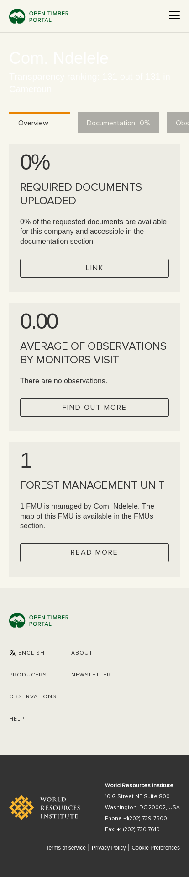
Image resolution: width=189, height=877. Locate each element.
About (82, 653)
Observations (33, 697)
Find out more (95, 407)
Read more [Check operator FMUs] (94, 552)
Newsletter (91, 675)
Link (95, 268)
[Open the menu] (174, 15)
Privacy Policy (109, 848)
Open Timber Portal (38, 16)
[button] (27, 653)
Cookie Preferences (156, 848)
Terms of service (65, 848)
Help (16, 719)
